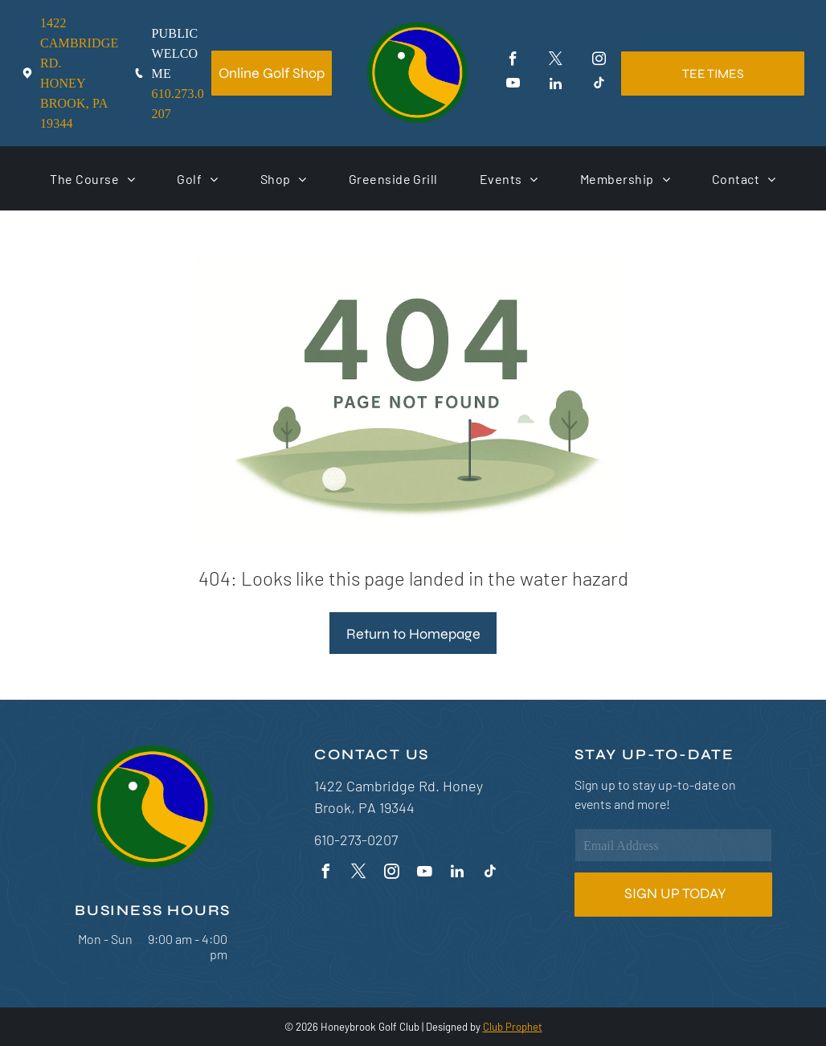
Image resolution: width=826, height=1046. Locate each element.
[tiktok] (599, 85)
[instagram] (599, 61)
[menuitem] (92, 178)
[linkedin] (556, 85)
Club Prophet (512, 1026)
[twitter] (556, 61)
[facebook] (513, 61)
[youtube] (513, 85)
